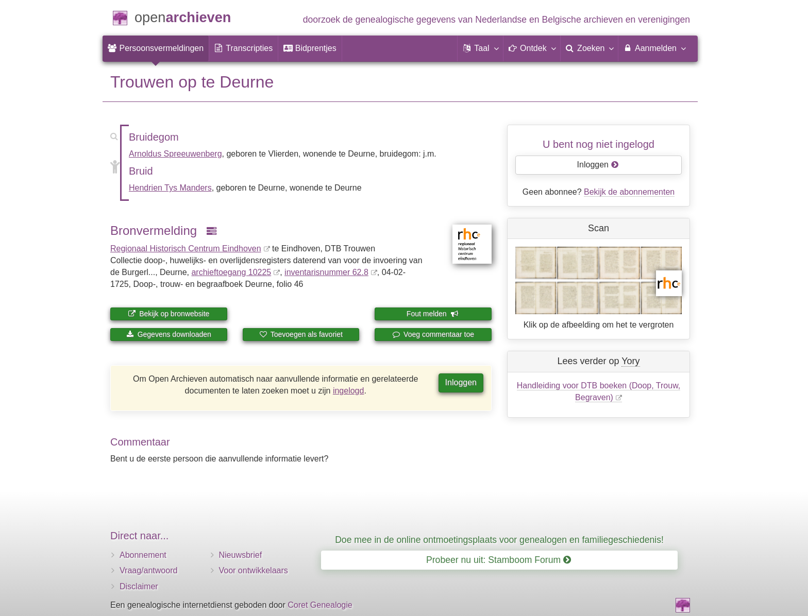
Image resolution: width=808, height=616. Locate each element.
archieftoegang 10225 (231, 272)
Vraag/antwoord (148, 570)
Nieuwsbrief (240, 555)
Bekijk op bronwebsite (168, 314)
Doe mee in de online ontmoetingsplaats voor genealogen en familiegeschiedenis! (499, 540)
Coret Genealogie (320, 605)
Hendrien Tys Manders (170, 187)
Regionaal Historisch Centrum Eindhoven (185, 248)
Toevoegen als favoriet (301, 334)
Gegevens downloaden (168, 334)
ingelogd (348, 390)
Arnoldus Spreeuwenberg (175, 153)
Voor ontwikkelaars (253, 570)
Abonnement (143, 555)
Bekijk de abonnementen (629, 191)
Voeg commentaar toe (433, 334)
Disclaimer (139, 586)
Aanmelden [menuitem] (654, 48)
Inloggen (461, 382)
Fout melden (433, 314)
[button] (480, 48)
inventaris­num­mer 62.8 (326, 272)
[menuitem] (156, 48)
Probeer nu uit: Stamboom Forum (498, 560)
